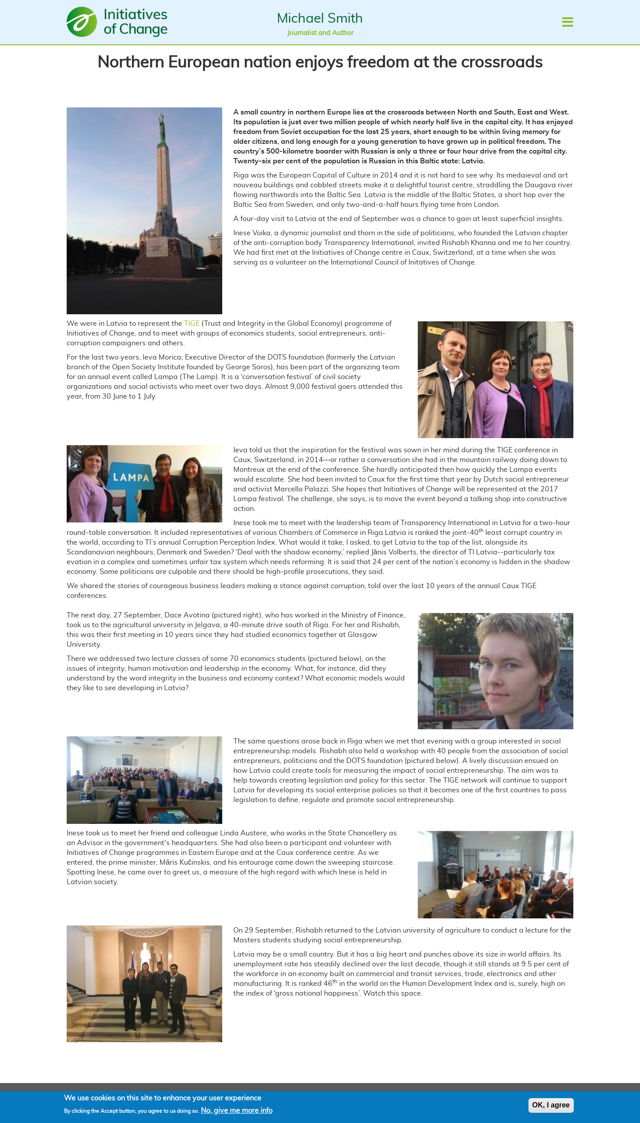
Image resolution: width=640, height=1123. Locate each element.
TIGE (192, 323)
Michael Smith (320, 18)
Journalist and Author (320, 33)
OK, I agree (551, 1107)
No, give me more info (236, 1112)
